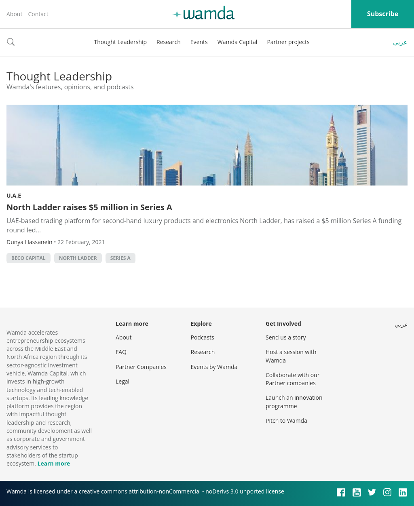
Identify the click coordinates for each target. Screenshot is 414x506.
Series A (120, 258)
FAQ (121, 352)
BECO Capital (28, 258)
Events (199, 42)
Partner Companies (141, 367)
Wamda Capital (238, 42)
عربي (400, 42)
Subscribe (382, 13)
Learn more (53, 463)
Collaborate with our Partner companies (292, 379)
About (14, 14)
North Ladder (78, 258)
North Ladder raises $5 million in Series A (89, 207)
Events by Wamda (214, 367)
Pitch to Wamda (286, 420)
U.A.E (13, 195)
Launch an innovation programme (294, 401)
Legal (122, 381)
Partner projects (288, 42)
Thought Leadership (120, 42)
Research (168, 42)
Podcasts (202, 337)
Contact (38, 14)
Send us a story (286, 337)
